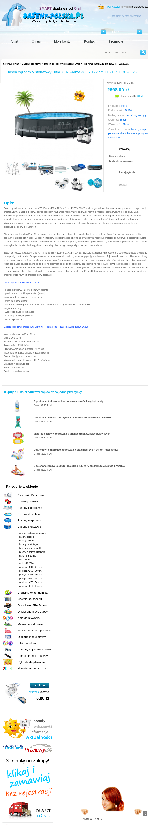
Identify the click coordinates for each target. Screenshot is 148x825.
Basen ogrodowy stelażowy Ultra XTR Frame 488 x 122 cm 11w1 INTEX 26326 (86, 64)
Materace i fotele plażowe (34, 630)
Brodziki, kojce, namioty (33, 592)
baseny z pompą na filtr (30, 548)
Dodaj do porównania (121, 161)
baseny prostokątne (29, 544)
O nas (36, 41)
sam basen (24, 559)
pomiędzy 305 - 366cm (30, 575)
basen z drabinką (27, 556)
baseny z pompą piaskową (32, 552)
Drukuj (123, 184)
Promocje (116, 41)
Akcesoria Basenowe (31, 495)
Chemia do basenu (30, 599)
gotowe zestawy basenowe (32, 533)
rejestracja (135, 16)
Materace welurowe (30, 624)
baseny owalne (26, 540)
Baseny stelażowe (31, 64)
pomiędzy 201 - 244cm (30, 567)
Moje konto (62, 41)
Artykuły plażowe (29, 501)
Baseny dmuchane (30, 514)
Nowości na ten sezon (32, 668)
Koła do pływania (29, 617)
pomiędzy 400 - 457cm (30, 578)
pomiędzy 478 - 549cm (30, 582)
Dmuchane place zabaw (33, 611)
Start (14, 41)
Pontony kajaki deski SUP (34, 649)
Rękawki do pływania (31, 662)
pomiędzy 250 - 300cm (30, 571)
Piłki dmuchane (27, 643)
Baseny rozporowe (30, 520)
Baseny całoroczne (30, 507)
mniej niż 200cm (27, 563)
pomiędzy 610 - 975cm (30, 586)
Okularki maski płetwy (32, 636)
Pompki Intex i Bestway (33, 655)
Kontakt (89, 41)
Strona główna (11, 64)
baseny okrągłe (26, 537)
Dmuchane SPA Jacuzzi (33, 605)
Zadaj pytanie (127, 172)
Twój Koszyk (112, 6)
